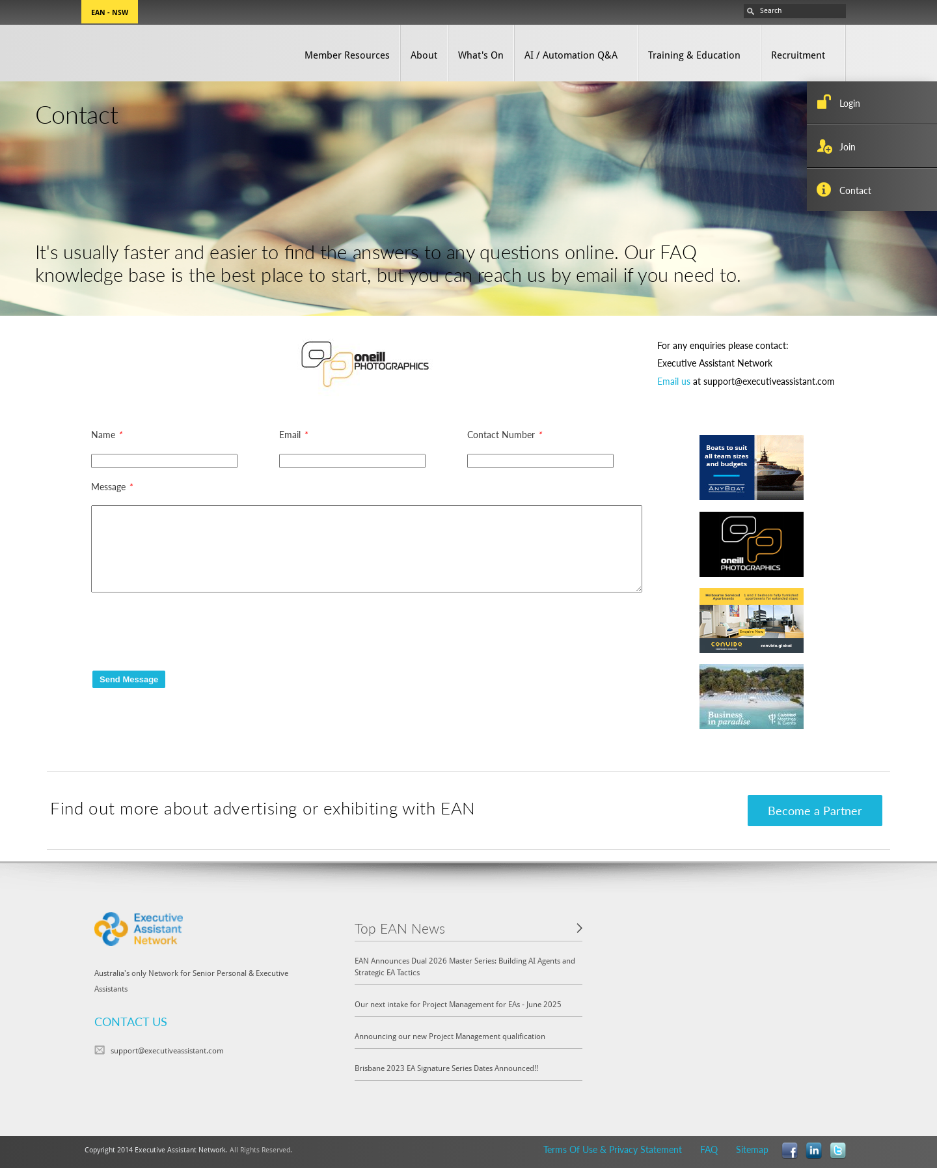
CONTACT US (130, 1021)
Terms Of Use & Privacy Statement (612, 1149)
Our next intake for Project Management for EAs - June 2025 (458, 1004)
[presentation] (190, 630)
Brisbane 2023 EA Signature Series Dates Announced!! (446, 1068)
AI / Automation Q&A (571, 54)
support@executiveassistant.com (167, 1050)
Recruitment (798, 54)
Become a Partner (815, 810)
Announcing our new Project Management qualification (450, 1036)
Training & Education (694, 54)
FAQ (709, 1149)
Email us (673, 380)
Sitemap (752, 1149)
